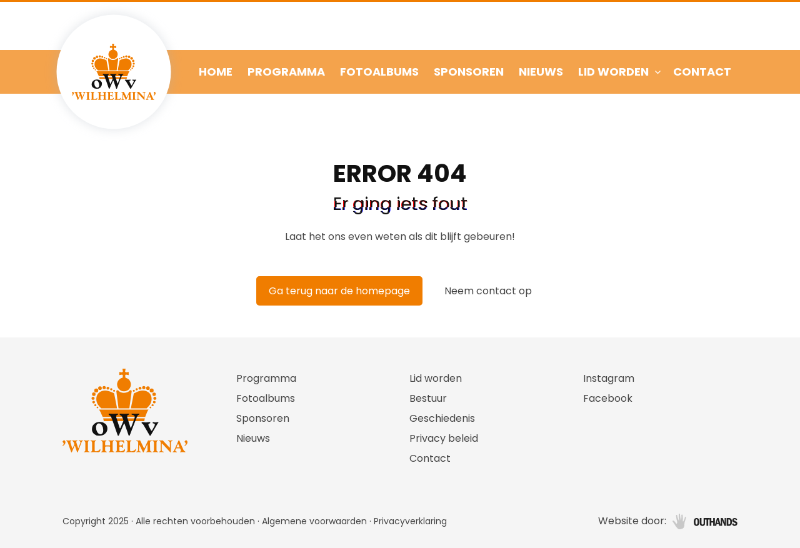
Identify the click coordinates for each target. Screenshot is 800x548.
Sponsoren (469, 71)
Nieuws (541, 71)
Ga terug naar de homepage (339, 291)
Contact (702, 71)
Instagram (608, 378)
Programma (286, 71)
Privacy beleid (443, 438)
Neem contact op (488, 291)
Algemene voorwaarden (314, 521)
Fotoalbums (379, 71)
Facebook (607, 398)
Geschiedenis (442, 418)
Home (215, 71)
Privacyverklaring (410, 521)
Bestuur (428, 398)
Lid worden (613, 71)
